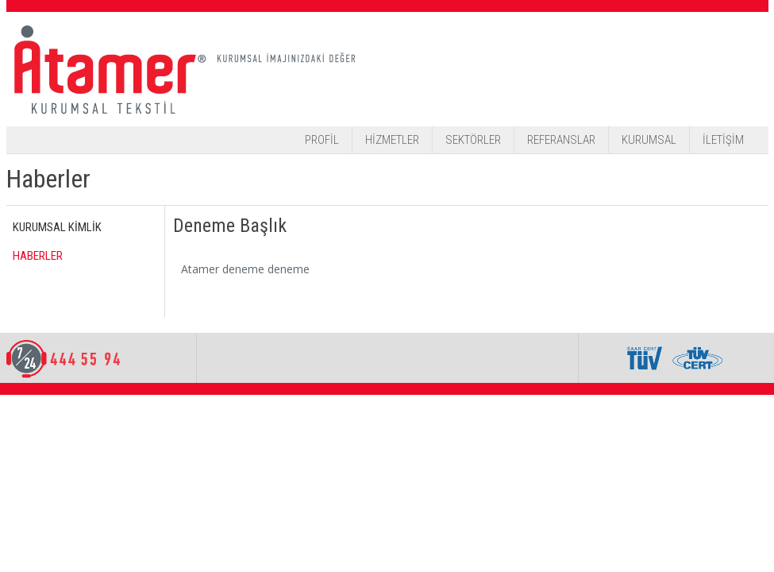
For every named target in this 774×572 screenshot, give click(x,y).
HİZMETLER (392, 140)
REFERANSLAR (561, 140)
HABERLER (38, 256)
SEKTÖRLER (473, 140)
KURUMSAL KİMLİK (57, 227)
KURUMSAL (649, 140)
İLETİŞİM (723, 140)
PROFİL (322, 140)
